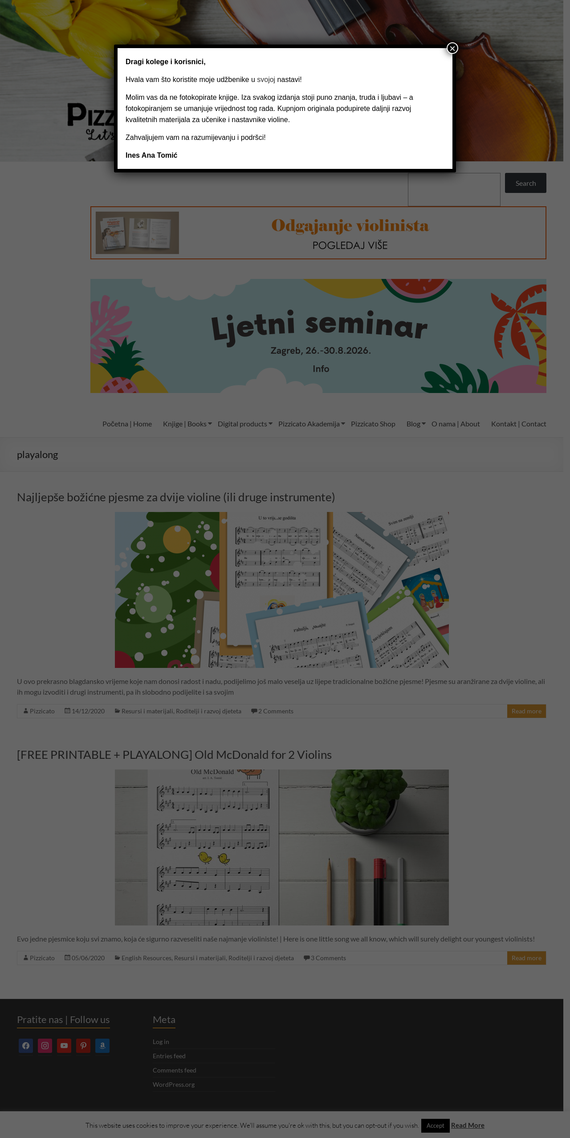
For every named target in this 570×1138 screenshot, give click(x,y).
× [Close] (452, 48)
